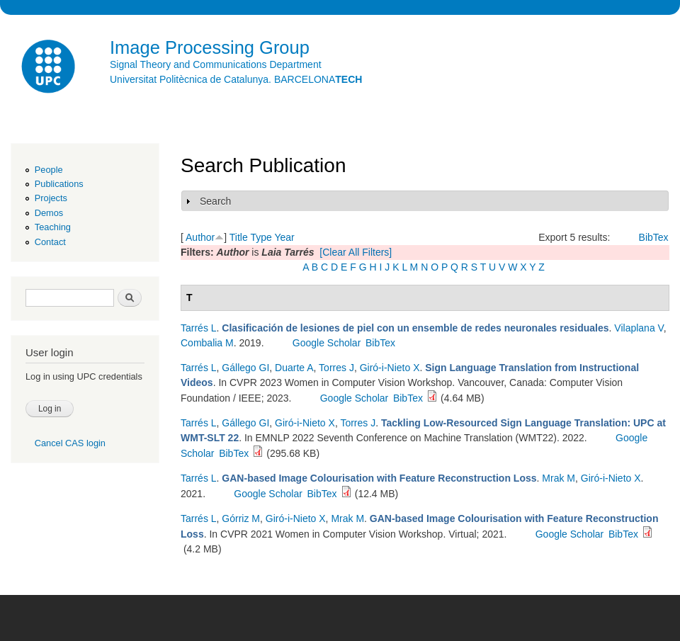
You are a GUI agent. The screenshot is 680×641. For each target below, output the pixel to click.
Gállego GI (245, 367)
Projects (51, 198)
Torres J (336, 367)
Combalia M (207, 342)
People (49, 169)
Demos (49, 213)
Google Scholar (327, 342)
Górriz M (241, 518)
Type (260, 237)
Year (284, 237)
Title (239, 237)
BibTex (654, 237)
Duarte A (294, 367)
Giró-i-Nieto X (390, 367)
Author (200, 237)
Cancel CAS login (70, 443)
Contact (50, 242)
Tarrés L (199, 328)
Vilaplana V (638, 328)
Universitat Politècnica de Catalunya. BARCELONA (236, 79)
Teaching (53, 227)
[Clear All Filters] (355, 252)
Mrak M (558, 478)
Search (215, 201)
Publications (59, 183)
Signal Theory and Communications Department (216, 64)
